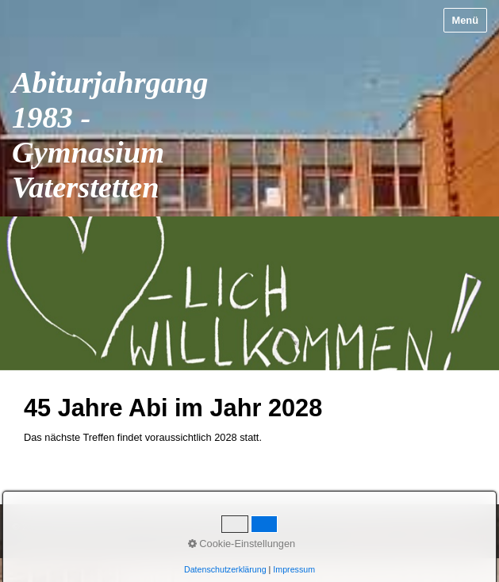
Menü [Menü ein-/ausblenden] (465, 20)
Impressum (294, 569)
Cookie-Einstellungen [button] (242, 543)
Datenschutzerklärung (225, 569)
